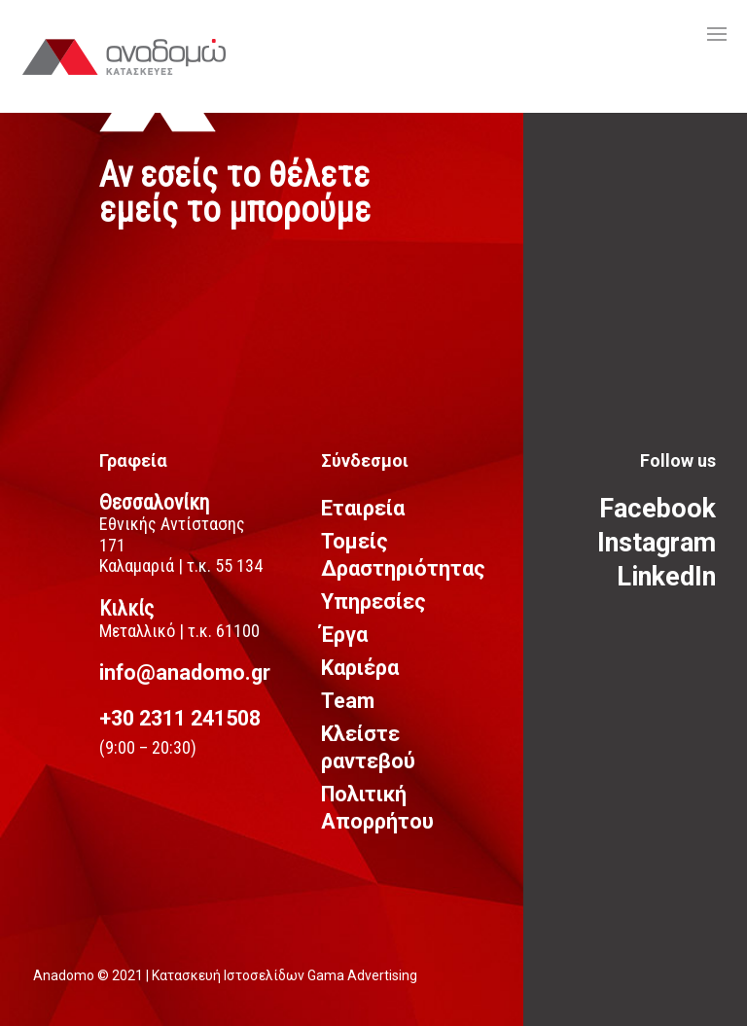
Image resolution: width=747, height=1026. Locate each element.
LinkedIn (666, 576)
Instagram (656, 542)
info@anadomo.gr (184, 672)
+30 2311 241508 (180, 718)
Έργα (344, 634)
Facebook (657, 508)
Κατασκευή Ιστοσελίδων (229, 975)
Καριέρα (360, 667)
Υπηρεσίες (373, 601)
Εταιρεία (363, 508)
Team (347, 701)
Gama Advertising (362, 975)
